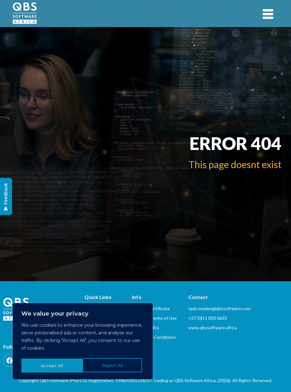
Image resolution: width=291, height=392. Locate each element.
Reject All (51, 365)
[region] (83, 342)
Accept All (113, 365)
